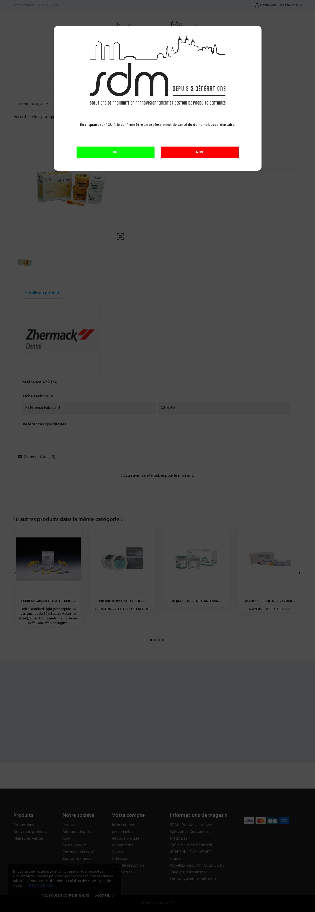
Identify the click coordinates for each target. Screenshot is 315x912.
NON (199, 152)
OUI (115, 152)
